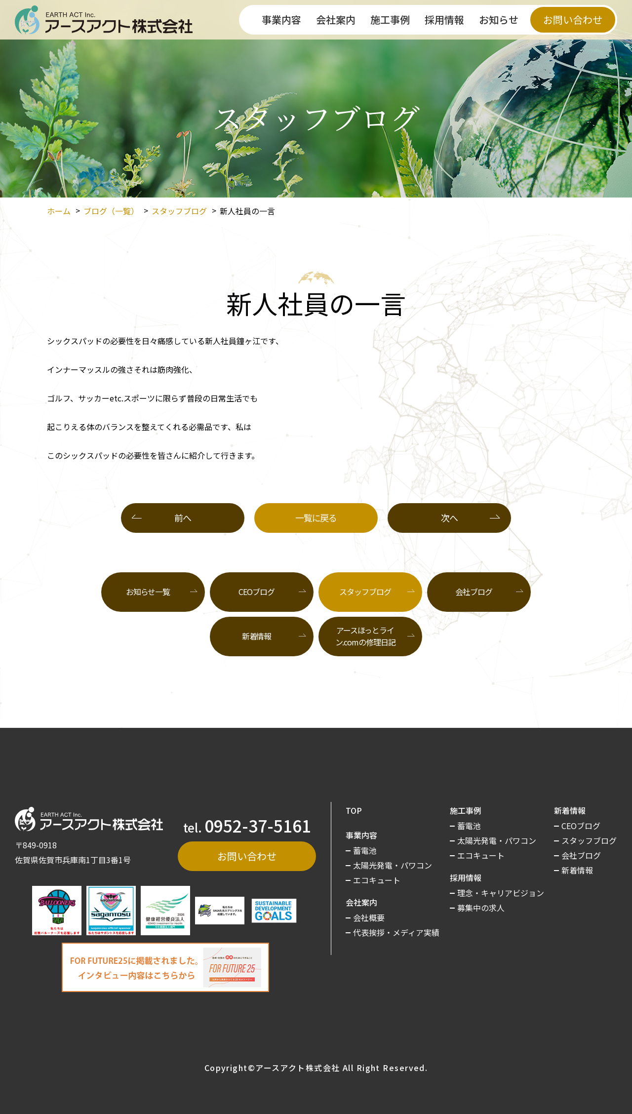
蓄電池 (365, 850)
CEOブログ (256, 591)
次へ (449, 517)
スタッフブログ (179, 211)
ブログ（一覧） (111, 211)
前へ (182, 517)
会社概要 (369, 917)
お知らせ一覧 (148, 591)
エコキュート (376, 880)
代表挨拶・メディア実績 (396, 932)
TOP (354, 810)
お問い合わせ (572, 19)
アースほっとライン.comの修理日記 (365, 636)
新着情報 (257, 636)
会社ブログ (473, 591)
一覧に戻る (316, 517)
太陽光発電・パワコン (392, 865)
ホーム (59, 211)
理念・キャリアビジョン (500, 893)
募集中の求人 (481, 908)
